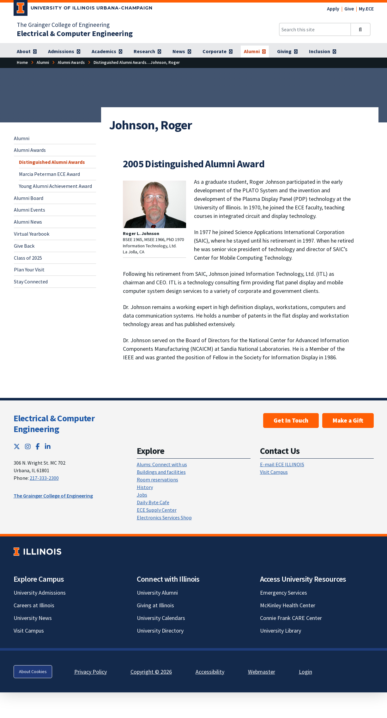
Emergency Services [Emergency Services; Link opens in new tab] (283, 592)
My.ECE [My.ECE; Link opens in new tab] (366, 8)
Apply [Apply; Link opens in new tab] (333, 8)
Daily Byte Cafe (153, 502)
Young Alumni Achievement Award (55, 186)
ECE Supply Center (157, 510)
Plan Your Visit (29, 269)
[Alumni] (255, 52)
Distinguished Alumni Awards (52, 162)
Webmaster (261, 671)
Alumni (21, 138)
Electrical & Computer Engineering (54, 423)
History (145, 487)
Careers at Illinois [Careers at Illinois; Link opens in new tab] (34, 605)
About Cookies (33, 671)
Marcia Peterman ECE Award (49, 174)
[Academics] (106, 52)
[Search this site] (315, 29)
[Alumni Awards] (71, 62)
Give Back (24, 246)
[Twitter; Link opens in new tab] (17, 446)
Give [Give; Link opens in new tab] (349, 8)
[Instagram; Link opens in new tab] (28, 446)
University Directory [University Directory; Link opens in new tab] (160, 630)
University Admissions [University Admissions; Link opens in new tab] (40, 592)
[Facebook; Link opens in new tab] (38, 446)
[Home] (22, 62)
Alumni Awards (30, 150)
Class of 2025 (28, 258)
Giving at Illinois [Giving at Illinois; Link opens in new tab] (155, 605)
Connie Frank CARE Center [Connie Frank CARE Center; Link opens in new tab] (291, 618)
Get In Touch (291, 420)
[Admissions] (64, 52)
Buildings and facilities (161, 472)
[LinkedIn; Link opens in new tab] (48, 446)
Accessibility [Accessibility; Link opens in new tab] (210, 671)
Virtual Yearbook (31, 234)
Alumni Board (28, 198)
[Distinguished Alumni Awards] (120, 62)
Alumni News (28, 222)
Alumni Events (29, 210)
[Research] (147, 52)
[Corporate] (217, 52)
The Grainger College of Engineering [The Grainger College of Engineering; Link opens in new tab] (63, 24)
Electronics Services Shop (164, 517)
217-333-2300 (44, 478)
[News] (181, 52)
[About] (27, 52)
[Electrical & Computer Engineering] (75, 33)
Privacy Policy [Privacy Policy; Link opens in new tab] (90, 671)
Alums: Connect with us (162, 464)
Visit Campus (274, 472)
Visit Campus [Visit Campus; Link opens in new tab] (29, 630)
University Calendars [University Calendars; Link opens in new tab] (161, 618)
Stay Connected (31, 281)
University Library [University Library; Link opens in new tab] (280, 630)
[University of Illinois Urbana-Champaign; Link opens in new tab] (83, 9)
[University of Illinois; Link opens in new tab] (37, 552)
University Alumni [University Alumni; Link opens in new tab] (157, 592)
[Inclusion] (322, 52)
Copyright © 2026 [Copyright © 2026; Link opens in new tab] (151, 671)
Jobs (142, 495)
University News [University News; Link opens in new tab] (33, 618)
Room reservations (157, 479)
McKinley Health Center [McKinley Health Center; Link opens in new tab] (287, 605)
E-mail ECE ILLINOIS (282, 464)
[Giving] (287, 52)
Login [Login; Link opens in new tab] (305, 671)
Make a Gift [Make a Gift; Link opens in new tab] (348, 420)
